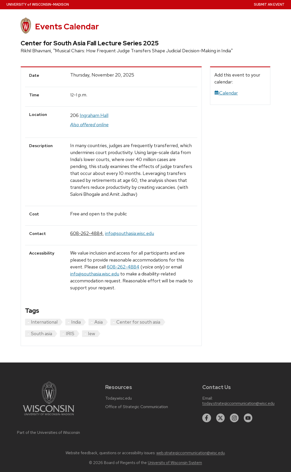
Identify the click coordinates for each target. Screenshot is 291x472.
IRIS (70, 333)
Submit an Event (269, 4)
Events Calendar (67, 26)
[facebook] (206, 418)
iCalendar (226, 93)
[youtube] (248, 418)
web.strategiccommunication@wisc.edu (190, 453)
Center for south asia (138, 322)
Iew (91, 333)
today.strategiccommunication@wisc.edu (238, 403)
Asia (98, 322)
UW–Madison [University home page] (37, 4)
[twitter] (220, 418)
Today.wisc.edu (118, 398)
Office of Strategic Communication (136, 406)
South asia (41, 333)
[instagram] (234, 418)
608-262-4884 (86, 233)
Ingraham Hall (94, 115)
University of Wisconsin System (175, 462)
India (76, 322)
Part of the (48, 432)
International (44, 322)
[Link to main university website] (48, 416)
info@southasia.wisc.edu (129, 233)
